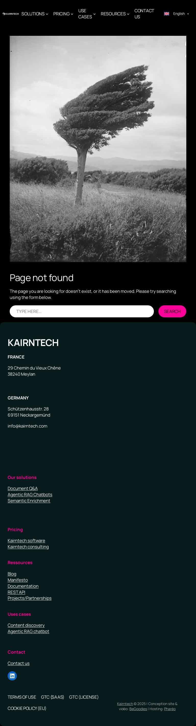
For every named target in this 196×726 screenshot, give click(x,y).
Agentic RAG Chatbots (30, 494)
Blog (12, 574)
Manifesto (18, 580)
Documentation (23, 586)
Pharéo (170, 708)
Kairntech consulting (28, 547)
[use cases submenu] (94, 14)
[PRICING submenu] (72, 14)
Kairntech (33, 342)
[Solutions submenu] (47, 14)
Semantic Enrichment (29, 501)
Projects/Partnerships (30, 598)
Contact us (19, 663)
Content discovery (26, 625)
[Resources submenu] (128, 14)
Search (172, 311)
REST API (16, 592)
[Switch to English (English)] (176, 13)
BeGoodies (138, 708)
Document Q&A (23, 488)
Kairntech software (26, 540)
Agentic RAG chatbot (28, 631)
